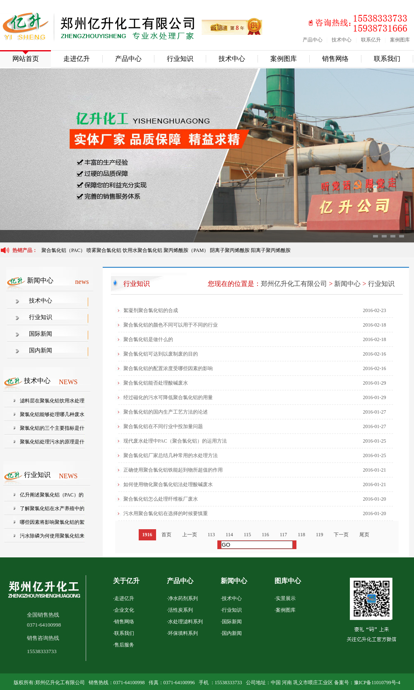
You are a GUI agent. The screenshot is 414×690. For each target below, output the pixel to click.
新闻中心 (347, 283)
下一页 (341, 534)
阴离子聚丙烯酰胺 (230, 250)
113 (211, 534)
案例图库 (400, 40)
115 (247, 534)
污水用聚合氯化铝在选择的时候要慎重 (165, 513)
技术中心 (341, 40)
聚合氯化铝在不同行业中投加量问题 (163, 426)
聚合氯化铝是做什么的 (148, 339)
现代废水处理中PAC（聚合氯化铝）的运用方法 (175, 441)
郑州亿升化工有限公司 (294, 283)
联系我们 (387, 58)
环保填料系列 (183, 633)
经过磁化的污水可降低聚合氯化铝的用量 (168, 397)
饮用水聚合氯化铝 (142, 250)
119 (319, 534)
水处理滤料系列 (185, 622)
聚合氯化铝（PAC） (63, 250)
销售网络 (335, 58)
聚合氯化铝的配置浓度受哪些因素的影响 (168, 368)
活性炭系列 (180, 610)
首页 (166, 534)
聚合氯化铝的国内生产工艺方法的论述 (165, 412)
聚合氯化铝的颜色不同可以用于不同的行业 (170, 325)
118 (301, 534)
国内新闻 (40, 350)
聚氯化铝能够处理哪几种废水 (52, 414)
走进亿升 (76, 58)
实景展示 (286, 598)
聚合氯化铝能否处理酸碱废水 (155, 383)
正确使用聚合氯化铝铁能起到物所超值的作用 (173, 470)
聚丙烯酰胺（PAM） (186, 250)
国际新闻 (40, 334)
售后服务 (124, 645)
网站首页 (25, 58)
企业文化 (124, 610)
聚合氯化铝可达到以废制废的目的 (160, 354)
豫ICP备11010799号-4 (377, 682)
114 (229, 534)
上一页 (189, 534)
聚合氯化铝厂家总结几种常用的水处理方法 (170, 455)
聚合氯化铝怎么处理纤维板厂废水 (160, 499)
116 (265, 534)
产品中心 (313, 40)
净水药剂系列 (183, 598)
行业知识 (180, 58)
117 (283, 534)
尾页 (364, 534)
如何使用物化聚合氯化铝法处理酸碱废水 (168, 484)
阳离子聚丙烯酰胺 (271, 250)
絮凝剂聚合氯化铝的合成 (150, 310)
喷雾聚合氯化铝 (105, 250)
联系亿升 (371, 40)
